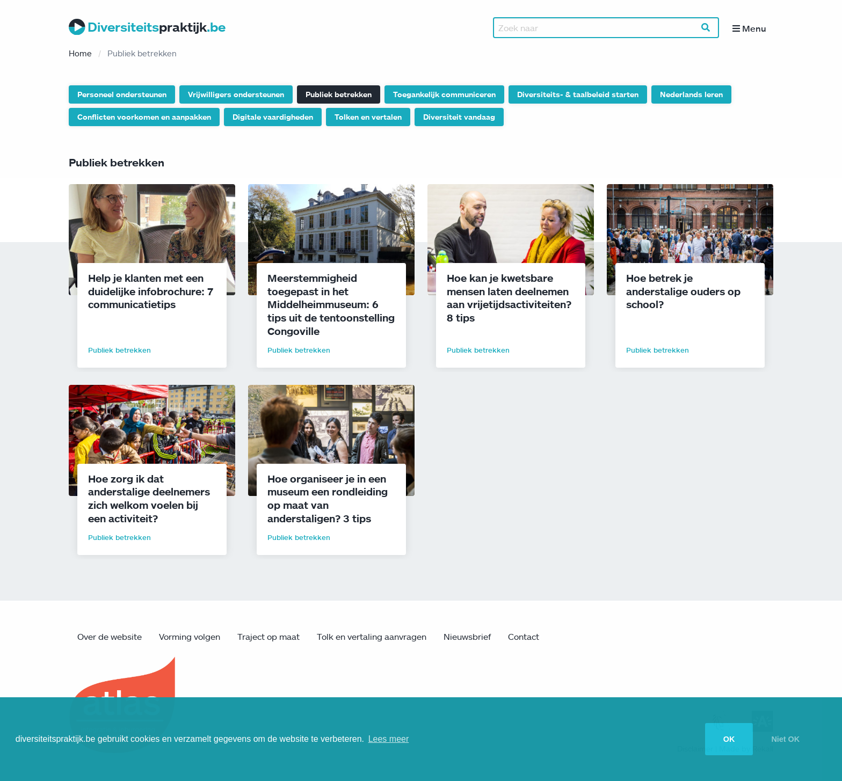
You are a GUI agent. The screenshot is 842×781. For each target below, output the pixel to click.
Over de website (109, 637)
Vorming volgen (189, 637)
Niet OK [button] (785, 739)
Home (80, 54)
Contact (523, 637)
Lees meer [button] (388, 738)
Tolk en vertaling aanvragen (371, 637)
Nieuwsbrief (467, 637)
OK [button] (729, 739)
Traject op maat (268, 637)
